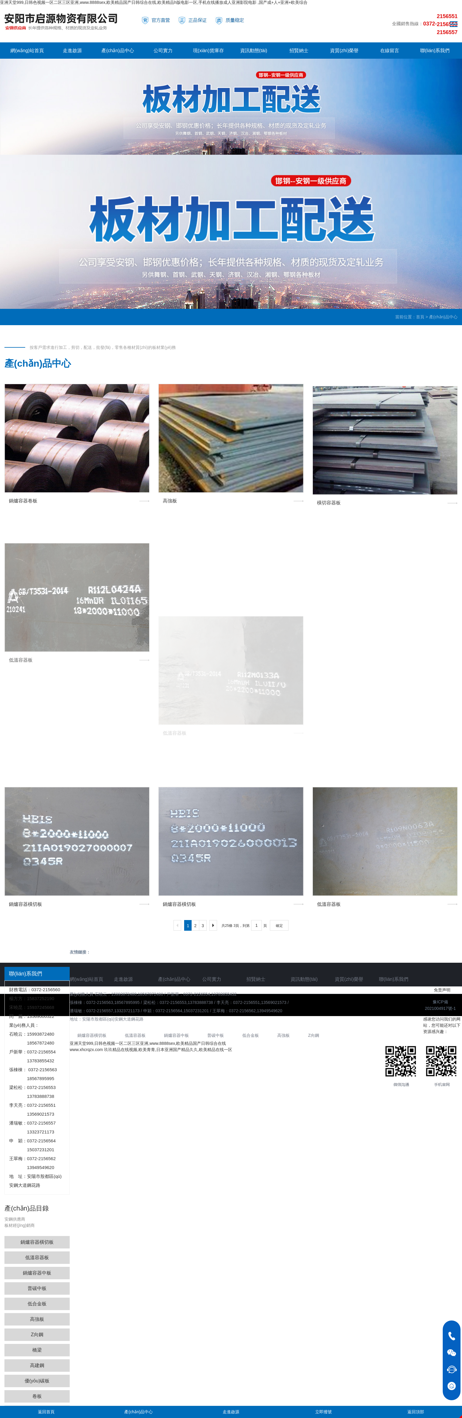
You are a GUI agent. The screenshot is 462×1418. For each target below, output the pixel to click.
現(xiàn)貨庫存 (208, 50)
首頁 (420, 316)
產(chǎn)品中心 (117, 50)
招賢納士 (298, 50)
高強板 (37, 1319)
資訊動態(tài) (253, 50)
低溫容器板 (37, 1257)
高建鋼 (37, 1365)
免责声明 (442, 990)
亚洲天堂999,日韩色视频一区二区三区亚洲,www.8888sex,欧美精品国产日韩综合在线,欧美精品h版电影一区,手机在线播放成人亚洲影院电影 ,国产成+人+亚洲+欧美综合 (154, 2)
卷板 (37, 1396)
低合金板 (37, 1303)
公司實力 (163, 50)
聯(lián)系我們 (435, 50)
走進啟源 (72, 50)
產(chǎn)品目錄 (26, 1208)
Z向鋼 (37, 1334)
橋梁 (37, 1349)
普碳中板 (37, 1288)
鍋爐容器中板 (37, 1272)
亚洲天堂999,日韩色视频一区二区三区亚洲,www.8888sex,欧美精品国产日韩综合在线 (148, 1043)
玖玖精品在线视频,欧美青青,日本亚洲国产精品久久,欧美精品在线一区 (168, 1049)
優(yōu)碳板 (37, 1380)
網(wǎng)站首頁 (27, 50)
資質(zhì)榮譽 (344, 50)
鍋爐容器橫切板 (37, 1242)
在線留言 (389, 50)
